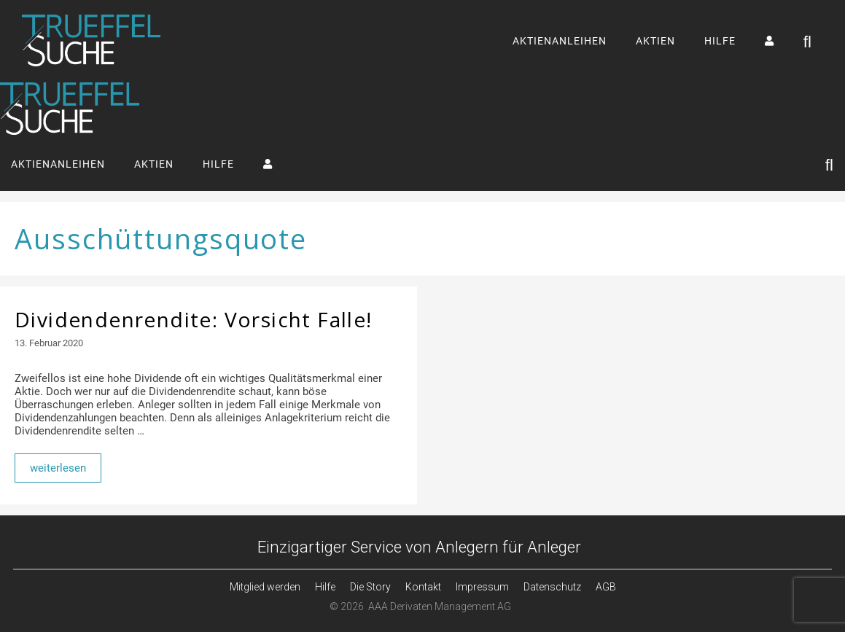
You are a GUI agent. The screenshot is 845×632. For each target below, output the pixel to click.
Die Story (370, 587)
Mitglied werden (265, 587)
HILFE (720, 41)
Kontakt (423, 587)
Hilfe (325, 587)
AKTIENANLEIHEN (560, 41)
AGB (606, 587)
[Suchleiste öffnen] (808, 41)
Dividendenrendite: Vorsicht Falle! (194, 319)
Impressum (482, 587)
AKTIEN (655, 41)
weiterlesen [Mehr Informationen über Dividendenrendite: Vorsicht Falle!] (58, 468)
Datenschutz (552, 587)
